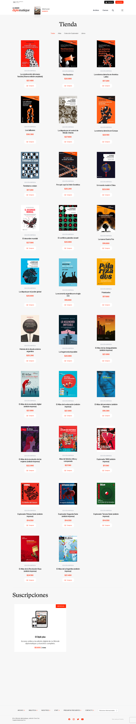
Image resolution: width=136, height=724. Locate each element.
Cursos (105, 10)
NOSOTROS (46, 710)
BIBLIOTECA (33, 710)
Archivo (96, 10)
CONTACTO (89, 710)
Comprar (30, 86)
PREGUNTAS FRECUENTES (73, 710)
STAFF (57, 710)
